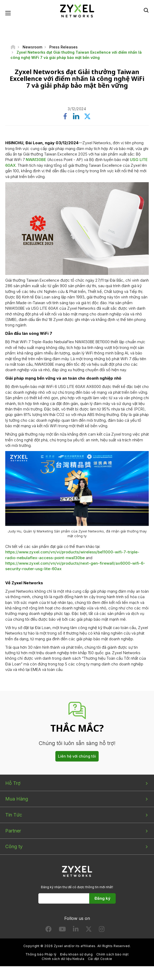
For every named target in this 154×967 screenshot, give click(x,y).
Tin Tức (13, 815)
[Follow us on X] (89, 931)
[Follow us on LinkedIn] (75, 931)
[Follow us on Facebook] (48, 931)
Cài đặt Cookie (100, 959)
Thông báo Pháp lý (41, 955)
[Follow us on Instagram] (101, 931)
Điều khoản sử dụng (76, 955)
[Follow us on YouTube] (62, 931)
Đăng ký (102, 898)
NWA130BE (36, 160)
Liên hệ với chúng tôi (77, 756)
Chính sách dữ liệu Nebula (63, 959)
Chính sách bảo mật (112, 955)
